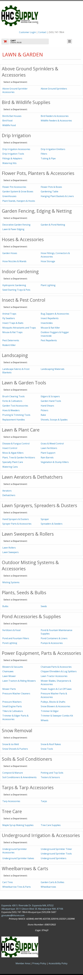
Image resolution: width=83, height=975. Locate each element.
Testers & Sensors (50, 777)
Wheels (44, 720)
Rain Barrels (47, 457)
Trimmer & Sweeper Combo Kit (57, 715)
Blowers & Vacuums (12, 666)
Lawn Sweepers (10, 552)
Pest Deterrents (10, 340)
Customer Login (27, 32)
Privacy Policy (39, 963)
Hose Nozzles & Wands (14, 261)
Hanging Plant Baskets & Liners (57, 196)
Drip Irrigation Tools (13, 153)
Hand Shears (47, 405)
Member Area (23, 963)
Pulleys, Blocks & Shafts (53, 701)
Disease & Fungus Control (15, 443)
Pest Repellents (49, 340)
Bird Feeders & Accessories (55, 116)
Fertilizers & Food (11, 630)
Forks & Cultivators (12, 400)
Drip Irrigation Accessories (16, 149)
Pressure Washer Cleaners (16, 693)
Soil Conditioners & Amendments (19, 777)
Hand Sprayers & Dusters (15, 519)
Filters (44, 153)
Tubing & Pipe (48, 158)
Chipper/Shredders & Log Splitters (59, 671)
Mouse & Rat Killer (50, 327)
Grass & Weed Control (52, 443)
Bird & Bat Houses (11, 116)
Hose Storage (48, 261)
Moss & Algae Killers (12, 452)
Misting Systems (10, 582)
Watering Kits (9, 163)
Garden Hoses (9, 253)
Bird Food (7, 120)
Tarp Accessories (11, 801)
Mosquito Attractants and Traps (19, 327)
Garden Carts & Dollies (52, 882)
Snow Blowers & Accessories (55, 706)
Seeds (44, 606)
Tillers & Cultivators (12, 711)
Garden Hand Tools (51, 400)
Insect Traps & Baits (12, 322)
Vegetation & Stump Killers (55, 462)
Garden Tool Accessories (15, 405)
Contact (42, 32)
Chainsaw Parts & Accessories (56, 666)
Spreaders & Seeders (51, 523)
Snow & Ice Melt (10, 744)
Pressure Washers (12, 701)
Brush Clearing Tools (13, 396)
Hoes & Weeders (11, 410)
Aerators (7, 490)
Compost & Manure (12, 772)
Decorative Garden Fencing (16, 224)
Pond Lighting (9, 643)
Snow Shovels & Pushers (15, 748)
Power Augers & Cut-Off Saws (56, 688)
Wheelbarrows (48, 886)
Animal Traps (9, 313)
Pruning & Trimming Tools (16, 414)
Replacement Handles (13, 419)
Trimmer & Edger (50, 711)
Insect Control (9, 448)
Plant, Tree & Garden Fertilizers (18, 457)
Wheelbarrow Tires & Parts (16, 886)
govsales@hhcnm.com (12, 915)
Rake (43, 414)
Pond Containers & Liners (54, 638)
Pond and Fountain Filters (15, 638)
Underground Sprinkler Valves (18, 858)
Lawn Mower (9, 676)
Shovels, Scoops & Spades (54, 419)
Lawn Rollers (9, 547)
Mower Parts (9, 688)
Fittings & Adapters (12, 158)
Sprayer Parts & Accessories (16, 523)
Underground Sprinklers (53, 858)
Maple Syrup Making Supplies (18, 825)
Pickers (44, 410)
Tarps (44, 801)
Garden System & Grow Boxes (17, 191)
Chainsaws (7, 671)
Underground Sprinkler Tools (56, 853)
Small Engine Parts (12, 706)
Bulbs (5, 606)
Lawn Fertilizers (49, 448)
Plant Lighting (48, 285)
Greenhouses (9, 196)
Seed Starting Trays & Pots (16, 289)
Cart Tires (7, 882)
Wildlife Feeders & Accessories (56, 120)
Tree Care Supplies (51, 825)
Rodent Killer (9, 345)
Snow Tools (47, 748)
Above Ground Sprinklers (54, 88)
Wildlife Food (9, 125)
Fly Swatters (8, 318)
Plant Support (48, 452)
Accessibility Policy (58, 963)
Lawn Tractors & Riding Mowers (19, 680)
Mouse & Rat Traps (12, 332)
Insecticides (47, 322)
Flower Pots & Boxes (51, 186)
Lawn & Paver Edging (13, 229)
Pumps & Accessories (52, 643)
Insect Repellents (50, 318)
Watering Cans (10, 466)
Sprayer (45, 519)
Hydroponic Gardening (14, 285)
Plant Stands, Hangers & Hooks (18, 200)
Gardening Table (49, 191)
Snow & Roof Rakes (51, 744)
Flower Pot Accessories (14, 186)
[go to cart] (29, 42)
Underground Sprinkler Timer (56, 849)
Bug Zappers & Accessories (55, 313)
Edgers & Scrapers (50, 396)
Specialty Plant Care (12, 462)
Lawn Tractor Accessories (54, 676)
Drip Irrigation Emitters (53, 149)
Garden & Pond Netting (53, 224)
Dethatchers (8, 495)
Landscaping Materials (52, 369)
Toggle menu (69, 41)
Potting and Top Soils (52, 772)
